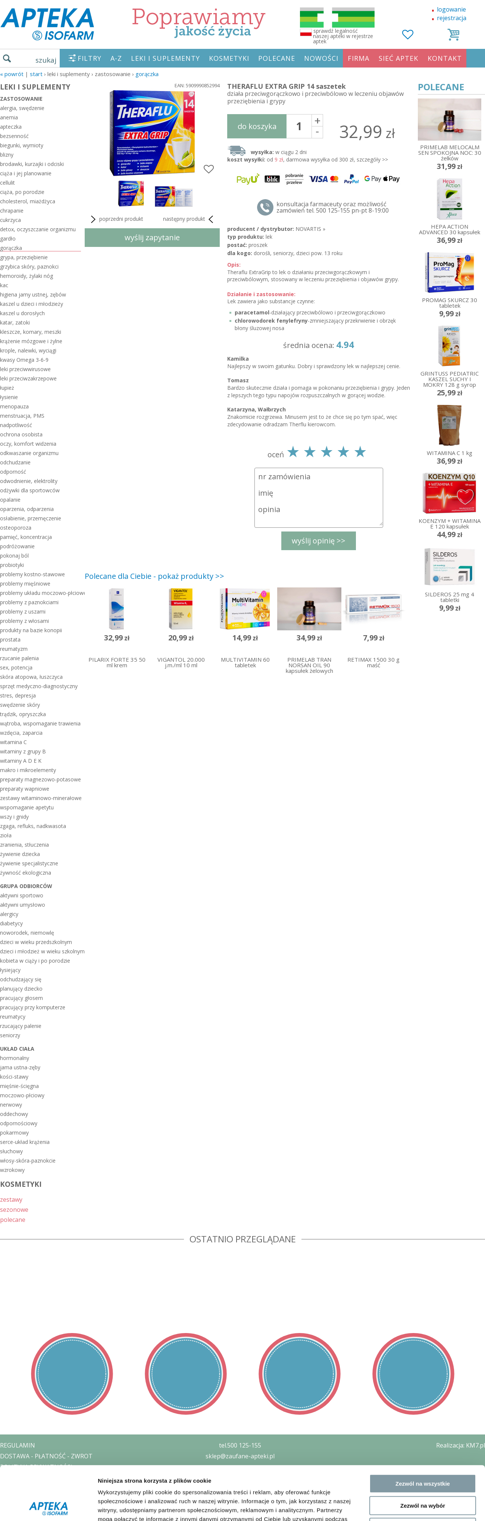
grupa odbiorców (26, 886)
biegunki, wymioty (21, 145)
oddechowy (14, 1113)
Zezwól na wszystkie (422, 1290)
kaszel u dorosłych (22, 313)
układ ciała (17, 1048)
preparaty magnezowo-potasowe (40, 779)
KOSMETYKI (229, 58)
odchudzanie (15, 462)
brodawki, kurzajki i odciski (32, 163)
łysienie (9, 397)
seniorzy (10, 1035)
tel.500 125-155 (240, 1445)
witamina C (13, 742)
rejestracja (451, 18)
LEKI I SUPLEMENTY (165, 58)
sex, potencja (16, 667)
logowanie (451, 9)
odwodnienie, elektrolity (28, 480)
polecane (12, 1219)
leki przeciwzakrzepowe (28, 378)
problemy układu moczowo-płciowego (40, 592)
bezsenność (14, 135)
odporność (13, 471)
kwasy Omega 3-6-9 (24, 359)
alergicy (9, 914)
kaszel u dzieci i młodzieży (31, 303)
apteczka (11, 126)
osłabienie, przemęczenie (30, 518)
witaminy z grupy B (23, 751)
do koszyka (257, 126)
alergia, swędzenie (22, 108)
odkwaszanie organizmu (29, 453)
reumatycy (12, 1016)
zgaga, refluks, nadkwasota (33, 826)
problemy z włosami (24, 620)
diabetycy (11, 923)
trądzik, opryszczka (23, 714)
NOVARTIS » (310, 228)
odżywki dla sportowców (30, 490)
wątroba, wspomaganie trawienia (40, 723)
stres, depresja (18, 695)
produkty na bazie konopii (31, 630)
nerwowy (11, 1104)
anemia (9, 117)
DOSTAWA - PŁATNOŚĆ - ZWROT (46, 1456)
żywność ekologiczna (25, 872)
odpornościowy (18, 1123)
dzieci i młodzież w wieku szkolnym (40, 951)
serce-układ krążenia (25, 1141)
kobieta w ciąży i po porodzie (35, 960)
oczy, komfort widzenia (28, 443)
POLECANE (276, 58)
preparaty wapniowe (24, 788)
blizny (6, 154)
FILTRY (89, 58)
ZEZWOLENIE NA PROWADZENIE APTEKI (57, 1477)
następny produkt (189, 219)
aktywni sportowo (21, 895)
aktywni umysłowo (22, 904)
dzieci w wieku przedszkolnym (36, 941)
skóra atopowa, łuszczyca (31, 676)
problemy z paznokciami (29, 602)
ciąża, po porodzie (22, 191)
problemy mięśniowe (25, 583)
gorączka (147, 74)
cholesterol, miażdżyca (27, 201)
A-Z (116, 58)
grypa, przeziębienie (24, 257)
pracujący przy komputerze (32, 1007)
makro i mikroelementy (28, 770)
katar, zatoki (15, 322)
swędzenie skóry (20, 704)
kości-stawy (14, 1076)
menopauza (14, 406)
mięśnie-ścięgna (19, 1085)
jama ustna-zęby (20, 1067)
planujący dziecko (21, 988)
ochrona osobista (21, 434)
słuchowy (11, 1151)
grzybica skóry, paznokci (29, 266)
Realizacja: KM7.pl (460, 1445)
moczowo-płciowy (22, 1095)
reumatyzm (14, 648)
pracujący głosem (21, 997)
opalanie (10, 499)
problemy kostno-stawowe (32, 574)
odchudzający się (20, 979)
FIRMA (358, 58)
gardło (8, 238)
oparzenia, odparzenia (27, 508)
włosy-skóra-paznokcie (28, 1160)
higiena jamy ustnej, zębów (33, 294)
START (36, 74)
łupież (7, 387)
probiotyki (12, 564)
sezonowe (14, 1209)
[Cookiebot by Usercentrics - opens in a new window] (48, 1367)
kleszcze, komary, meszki (30, 331)
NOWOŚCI (321, 58)
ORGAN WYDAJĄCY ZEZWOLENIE (45, 1488)
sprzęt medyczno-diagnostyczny (39, 686)
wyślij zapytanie (152, 237)
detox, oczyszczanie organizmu (38, 229)
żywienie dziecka (20, 853)
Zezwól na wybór (422, 1312)
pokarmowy (14, 1132)
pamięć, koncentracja (26, 536)
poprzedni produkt (115, 219)
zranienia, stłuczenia (24, 844)
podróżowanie (17, 546)
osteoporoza (15, 527)
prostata (10, 639)
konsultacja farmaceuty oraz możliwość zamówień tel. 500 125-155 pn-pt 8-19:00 (332, 207)
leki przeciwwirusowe (25, 369)
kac (4, 285)
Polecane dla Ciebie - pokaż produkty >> (154, 576)
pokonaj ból (14, 555)
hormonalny (14, 1057)
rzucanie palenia (19, 658)
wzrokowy (12, 1169)
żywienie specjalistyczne (29, 863)
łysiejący (10, 969)
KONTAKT (445, 58)
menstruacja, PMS (22, 415)
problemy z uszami (23, 611)
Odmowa (422, 1334)
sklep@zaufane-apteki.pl (240, 1456)
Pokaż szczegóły (398, 1367)
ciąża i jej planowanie (25, 173)
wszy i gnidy (14, 816)
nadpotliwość (16, 425)
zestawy (11, 1199)
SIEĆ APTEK (398, 58)
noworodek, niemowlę (27, 932)
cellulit (7, 182)
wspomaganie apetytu (27, 807)
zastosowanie (21, 98)
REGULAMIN (17, 1445)
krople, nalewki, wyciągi (28, 350)
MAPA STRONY (21, 1510)
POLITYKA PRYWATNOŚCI (36, 1467)
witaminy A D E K (20, 760)
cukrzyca (10, 219)
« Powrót (12, 74)
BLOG (8, 1499)
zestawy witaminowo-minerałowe (40, 798)
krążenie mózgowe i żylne (31, 341)
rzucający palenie (20, 1025)
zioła (6, 835)
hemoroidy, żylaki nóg (26, 275)
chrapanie (12, 210)
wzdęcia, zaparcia (21, 732)
